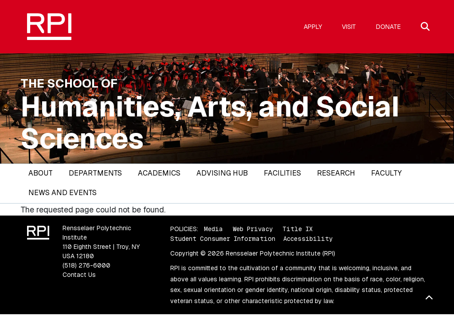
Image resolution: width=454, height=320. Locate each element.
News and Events (62, 192)
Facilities (282, 173)
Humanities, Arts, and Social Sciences (209, 122)
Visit (349, 27)
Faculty (386, 173)
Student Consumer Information (222, 239)
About (40, 173)
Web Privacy (253, 229)
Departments (95, 173)
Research (336, 173)
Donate (388, 27)
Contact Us (79, 275)
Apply (313, 27)
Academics (159, 173)
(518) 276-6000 (86, 265)
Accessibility (308, 239)
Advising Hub (222, 173)
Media (213, 229)
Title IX (297, 229)
